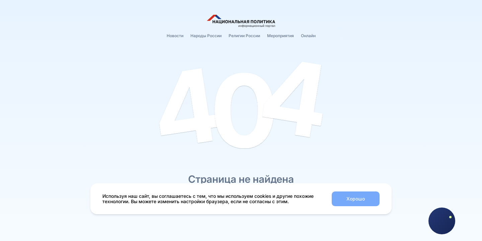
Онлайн (308, 35)
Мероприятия (280, 35)
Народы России (206, 35)
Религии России (244, 35)
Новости (175, 35)
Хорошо (355, 199)
